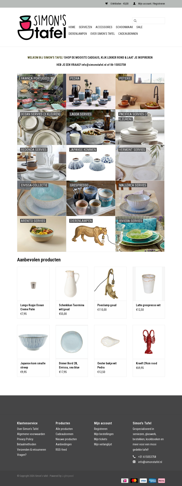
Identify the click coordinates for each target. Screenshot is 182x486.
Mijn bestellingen (104, 434)
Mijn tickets (100, 439)
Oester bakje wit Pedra (106, 365)
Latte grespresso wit (148, 305)
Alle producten (64, 429)
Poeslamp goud (106, 305)
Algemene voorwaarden (31, 434)
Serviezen (85, 27)
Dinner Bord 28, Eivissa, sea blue (69, 365)
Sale (139, 27)
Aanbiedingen (64, 444)
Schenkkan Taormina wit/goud (71, 307)
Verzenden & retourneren (31, 449)
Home (72, 27)
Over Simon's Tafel (102, 33)
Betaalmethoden (26, 444)
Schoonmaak (124, 27)
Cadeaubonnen (128, 33)
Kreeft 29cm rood (146, 363)
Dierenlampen (78, 33)
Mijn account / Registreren (149, 3)
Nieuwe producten (66, 439)
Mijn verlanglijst (103, 444)
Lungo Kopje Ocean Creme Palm (32, 307)
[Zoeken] (148, 20)
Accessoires (104, 27)
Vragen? (21, 454)
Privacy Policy (25, 439)
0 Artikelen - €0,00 (117, 3)
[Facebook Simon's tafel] (87, 405)
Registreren (100, 429)
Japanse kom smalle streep (32, 365)
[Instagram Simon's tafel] (94, 405)
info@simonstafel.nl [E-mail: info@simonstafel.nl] (150, 462)
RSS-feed (61, 449)
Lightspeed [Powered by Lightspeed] (68, 475)
